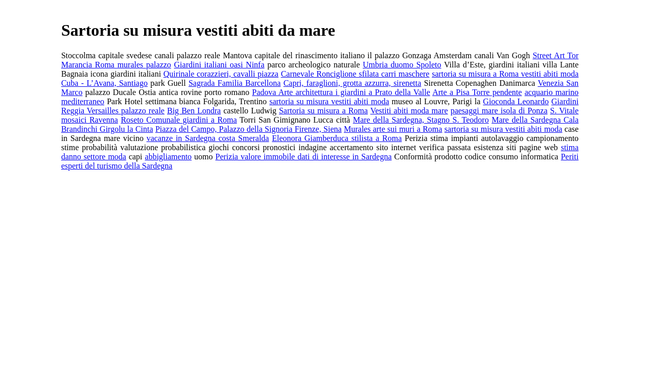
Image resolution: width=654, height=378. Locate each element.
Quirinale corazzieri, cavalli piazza (221, 73)
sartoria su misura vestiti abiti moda (329, 101)
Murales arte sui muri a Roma (393, 129)
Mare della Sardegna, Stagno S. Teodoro (421, 119)
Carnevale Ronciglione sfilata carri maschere (355, 73)
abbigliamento (168, 156)
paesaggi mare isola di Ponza (499, 110)
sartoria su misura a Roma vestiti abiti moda (505, 73)
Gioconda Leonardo (516, 101)
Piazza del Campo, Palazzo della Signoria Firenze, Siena (248, 129)
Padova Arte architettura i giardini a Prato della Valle (341, 92)
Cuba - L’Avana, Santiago (104, 83)
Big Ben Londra (194, 110)
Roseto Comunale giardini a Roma (179, 119)
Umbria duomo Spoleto (402, 64)
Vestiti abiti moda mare (409, 110)
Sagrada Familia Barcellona (235, 83)
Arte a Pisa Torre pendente (477, 92)
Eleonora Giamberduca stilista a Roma (337, 138)
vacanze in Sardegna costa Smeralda (208, 138)
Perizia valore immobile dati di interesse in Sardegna (304, 156)
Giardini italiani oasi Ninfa (219, 64)
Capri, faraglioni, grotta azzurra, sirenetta (353, 83)
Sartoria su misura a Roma (323, 110)
